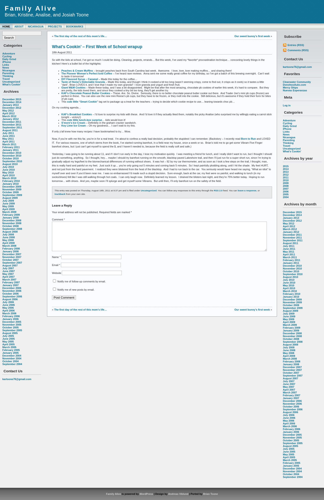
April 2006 (8, 310)
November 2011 (11, 124)
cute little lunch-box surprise (84, 120)
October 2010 (10, 158)
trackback (60, 194)
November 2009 (11, 189)
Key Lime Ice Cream (73, 125)
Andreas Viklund (178, 493)
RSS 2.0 (218, 190)
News (5, 67)
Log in (287, 105)
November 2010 (11, 155)
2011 (285, 177)
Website (56, 278)
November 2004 (11, 358)
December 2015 (11, 99)
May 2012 (8, 110)
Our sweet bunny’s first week (252, 36)
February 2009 (11, 214)
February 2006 (11, 316)
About (19, 26)
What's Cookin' (11, 84)
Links (5, 64)
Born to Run (248, 138)
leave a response (247, 190)
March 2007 (9, 279)
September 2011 (12, 127)
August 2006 (10, 299)
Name (56, 262)
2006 (285, 191)
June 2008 (8, 237)
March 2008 (9, 245)
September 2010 (12, 161)
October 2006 (10, 293)
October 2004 (10, 361)
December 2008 (11, 220)
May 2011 (8, 138)
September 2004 (12, 364)
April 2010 (8, 175)
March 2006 (9, 313)
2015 (285, 166)
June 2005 (8, 338)
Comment (58, 219)
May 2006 (8, 307)
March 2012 (9, 116)
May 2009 (8, 206)
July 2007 (8, 268)
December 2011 (11, 121)
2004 (285, 197)
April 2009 (8, 209)
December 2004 (11, 355)
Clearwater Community (297, 82)
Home (6, 26)
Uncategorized (11, 81)
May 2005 (8, 341)
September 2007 (12, 262)
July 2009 (8, 200)
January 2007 (10, 285)
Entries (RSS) (296, 45)
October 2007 (10, 259)
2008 (285, 186)
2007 (285, 188)
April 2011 (8, 141)
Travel (6, 78)
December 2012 (11, 107)
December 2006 (11, 288)
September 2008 (12, 228)
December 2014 (11, 102)
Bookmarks (74, 26)
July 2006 (8, 302)
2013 (285, 171)
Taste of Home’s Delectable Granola (83, 82)
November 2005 (11, 324)
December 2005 (11, 321)
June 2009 (8, 203)
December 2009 (11, 186)
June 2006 (8, 305)
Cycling (7, 56)
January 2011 (10, 150)
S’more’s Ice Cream (73, 122)
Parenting (8, 73)
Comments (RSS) (298, 50)
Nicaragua (35, 26)
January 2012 (10, 119)
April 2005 (8, 344)
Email (56, 270)
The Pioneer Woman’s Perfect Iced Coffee (86, 73)
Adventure (8, 53)
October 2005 (10, 327)
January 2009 (10, 217)
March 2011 (9, 144)
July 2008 (8, 234)
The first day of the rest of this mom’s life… (80, 36)
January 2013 (10, 105)
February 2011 (11, 147)
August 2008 (10, 231)
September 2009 (12, 195)
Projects (55, 26)
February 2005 (11, 350)
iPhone (6, 62)
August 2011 (10, 130)
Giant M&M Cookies (73, 87)
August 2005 (10, 333)
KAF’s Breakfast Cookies (76, 114)
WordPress (146, 493)
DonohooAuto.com (294, 84)
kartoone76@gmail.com (16, 379)
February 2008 (11, 248)
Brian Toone (210, 493)
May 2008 (8, 240)
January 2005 (10, 352)
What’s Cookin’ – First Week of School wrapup (97, 46)
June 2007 (8, 271)
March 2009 (9, 212)
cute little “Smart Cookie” (82, 101)
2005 (285, 194)
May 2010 (8, 172)
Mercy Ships (290, 87)
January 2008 (10, 251)
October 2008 (10, 226)
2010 (285, 180)
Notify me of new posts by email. (75, 295)
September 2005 (12, 330)
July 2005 (8, 336)
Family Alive (31, 8)
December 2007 (11, 254)
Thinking (7, 76)
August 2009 (10, 197)
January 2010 (10, 183)
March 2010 (9, 178)
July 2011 (8, 133)
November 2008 (11, 223)
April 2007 (8, 276)
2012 (285, 174)
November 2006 (11, 290)
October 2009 (10, 192)
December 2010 (11, 152)
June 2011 (8, 136)
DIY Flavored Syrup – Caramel (79, 79)
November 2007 (11, 257)
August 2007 (10, 265)
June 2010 (8, 169)
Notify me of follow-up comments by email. (81, 287)
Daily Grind (9, 59)
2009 (285, 183)
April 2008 (8, 243)
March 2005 (9, 347)
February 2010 (11, 181)
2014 (285, 169)
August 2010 (10, 164)
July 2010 (8, 166)
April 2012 (8, 113)
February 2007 (11, 282)
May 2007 (8, 274)
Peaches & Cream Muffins (77, 70)
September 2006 (12, 296)
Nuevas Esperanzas (295, 90)
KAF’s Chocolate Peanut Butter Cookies (85, 93)
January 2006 (10, 319)
